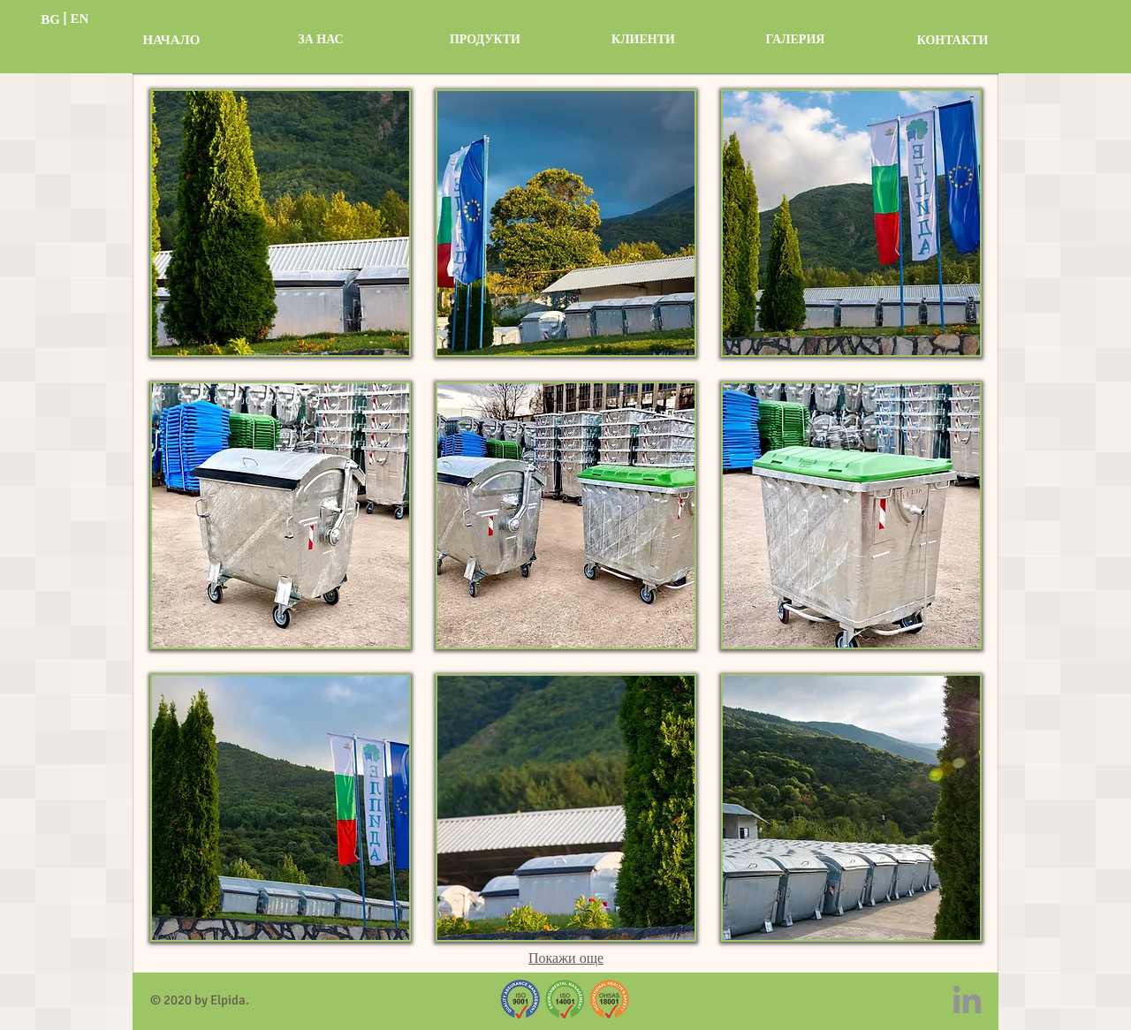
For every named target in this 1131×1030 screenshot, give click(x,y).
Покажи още (565, 959)
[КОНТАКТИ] (952, 40)
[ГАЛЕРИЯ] (795, 39)
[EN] (79, 19)
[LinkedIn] (967, 999)
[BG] (50, 19)
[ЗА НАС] (320, 39)
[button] (280, 223)
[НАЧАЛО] (171, 39)
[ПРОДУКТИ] (485, 39)
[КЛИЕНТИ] (643, 39)
